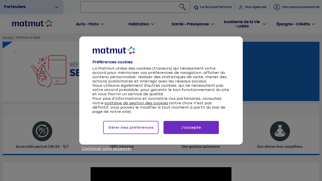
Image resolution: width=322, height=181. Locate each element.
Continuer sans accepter (107, 149)
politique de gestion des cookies (136, 103)
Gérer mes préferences (131, 127)
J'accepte (191, 127)
